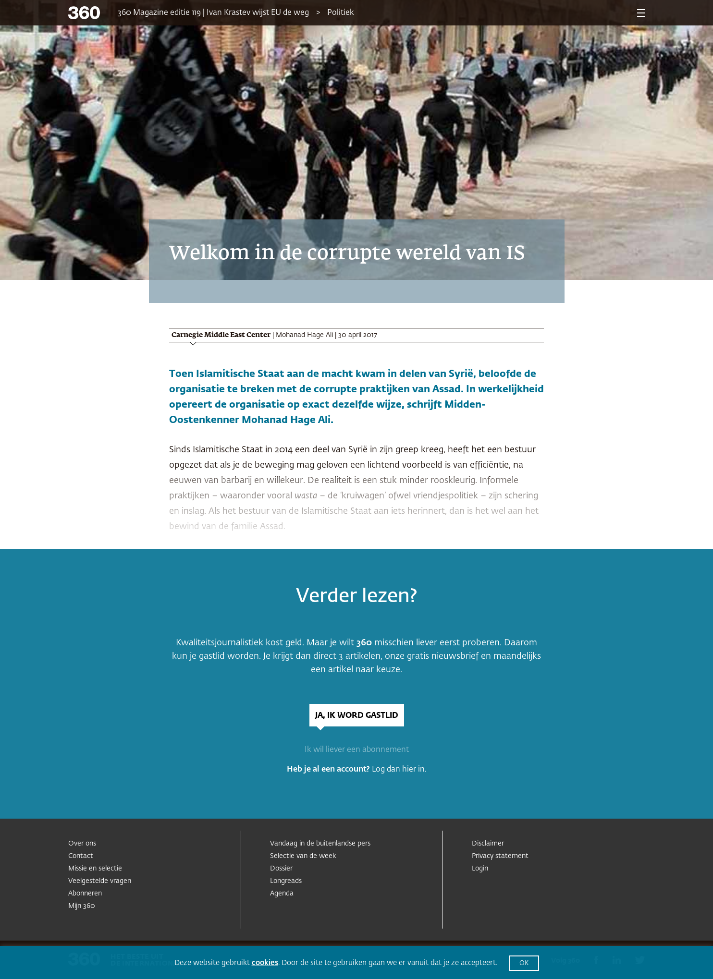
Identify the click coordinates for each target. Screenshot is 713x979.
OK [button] (524, 963)
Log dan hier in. (399, 770)
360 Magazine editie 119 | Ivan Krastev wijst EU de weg (213, 13)
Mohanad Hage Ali (304, 335)
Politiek (340, 13)
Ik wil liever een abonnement (357, 750)
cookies (265, 963)
